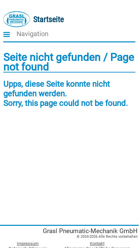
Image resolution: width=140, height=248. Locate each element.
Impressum (27, 243)
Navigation (32, 34)
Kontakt (97, 243)
